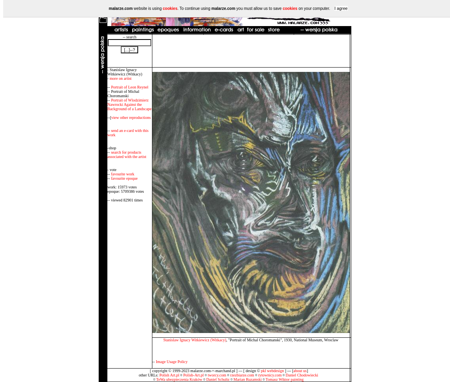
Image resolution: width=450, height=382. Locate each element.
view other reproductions (131, 117)
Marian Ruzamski (248, 379)
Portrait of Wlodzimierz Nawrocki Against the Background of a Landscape (129, 104)
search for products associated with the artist (126, 154)
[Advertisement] (251, 51)
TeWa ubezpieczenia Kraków (179, 379)
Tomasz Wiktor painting (285, 379)
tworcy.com (217, 375)
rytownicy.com (270, 375)
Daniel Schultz (217, 379)
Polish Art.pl (169, 375)
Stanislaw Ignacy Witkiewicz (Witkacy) (194, 340)
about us (300, 371)
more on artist (121, 78)
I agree (340, 8)
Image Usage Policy (172, 361)
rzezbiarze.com (242, 375)
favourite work (122, 174)
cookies (170, 8)
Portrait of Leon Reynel (129, 87)
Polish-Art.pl (193, 375)
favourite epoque (124, 178)
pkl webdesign (272, 371)
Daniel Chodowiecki (302, 375)
